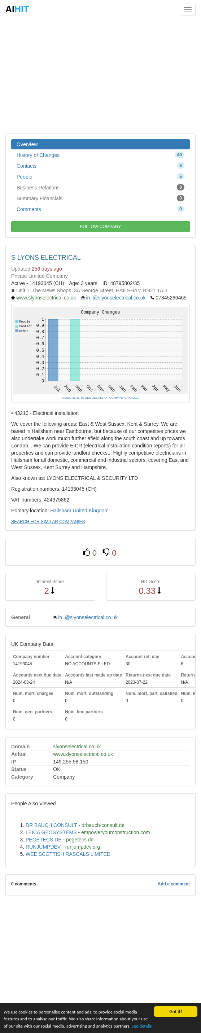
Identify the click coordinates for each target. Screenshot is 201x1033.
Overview (27, 144)
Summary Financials (100, 198)
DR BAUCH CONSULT (51, 825)
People (100, 176)
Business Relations (100, 187)
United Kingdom (91, 510)
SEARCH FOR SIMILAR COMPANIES (48, 521)
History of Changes (100, 155)
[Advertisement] (100, 75)
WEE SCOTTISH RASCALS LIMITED (68, 854)
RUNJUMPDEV (43, 847)
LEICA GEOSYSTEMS (51, 832)
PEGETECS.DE (44, 839)
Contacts (100, 165)
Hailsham (60, 510)
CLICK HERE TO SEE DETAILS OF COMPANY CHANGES (100, 397)
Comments (100, 209)
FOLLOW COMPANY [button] (100, 226)
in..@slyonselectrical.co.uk (115, 298)
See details (158, 1026)
